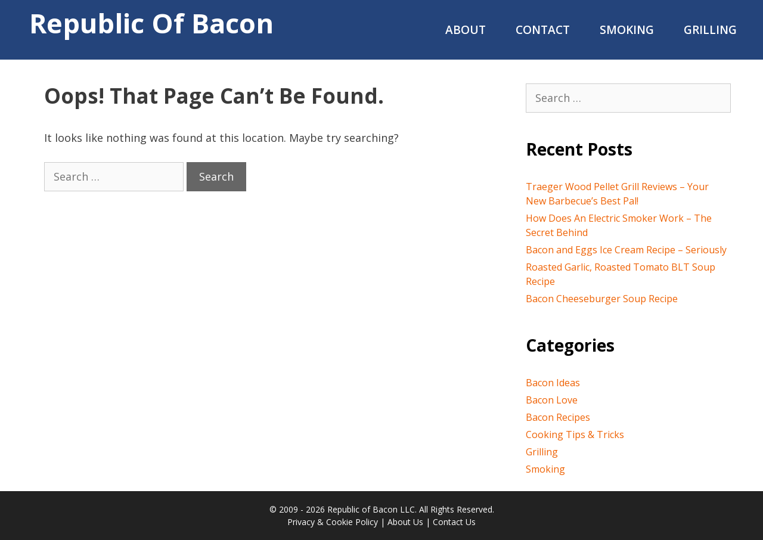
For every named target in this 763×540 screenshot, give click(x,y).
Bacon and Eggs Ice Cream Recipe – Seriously (626, 249)
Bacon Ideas (553, 382)
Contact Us (454, 521)
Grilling (710, 30)
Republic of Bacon (151, 23)
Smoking (627, 30)
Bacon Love (552, 399)
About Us (405, 521)
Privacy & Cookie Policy (332, 521)
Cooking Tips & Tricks (575, 434)
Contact (543, 30)
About (465, 30)
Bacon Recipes (558, 417)
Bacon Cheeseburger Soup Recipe (602, 298)
